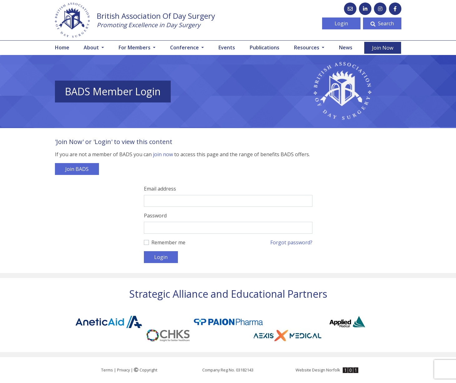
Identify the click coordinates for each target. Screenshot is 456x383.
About (92, 47)
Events (226, 47)
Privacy (123, 370)
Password (155, 215)
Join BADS (77, 169)
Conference (185, 47)
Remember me (168, 242)
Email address (160, 188)
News (345, 47)
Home (62, 47)
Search (382, 23)
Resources (307, 47)
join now (163, 154)
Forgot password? (291, 242)
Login (341, 23)
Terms (107, 370)
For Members (135, 47)
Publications (264, 47)
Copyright (145, 370)
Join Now (382, 47)
